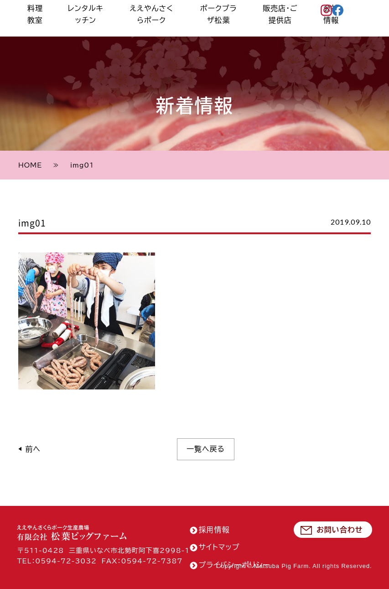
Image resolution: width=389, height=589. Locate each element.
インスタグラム (331, 12)
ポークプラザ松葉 (237, 36)
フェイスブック (342, 12)
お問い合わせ (339, 529)
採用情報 (214, 529)
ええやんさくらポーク (175, 36)
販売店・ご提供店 (292, 36)
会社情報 (335, 36)
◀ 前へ (29, 448)
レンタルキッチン (116, 36)
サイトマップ (219, 547)
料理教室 (73, 36)
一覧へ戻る (206, 448)
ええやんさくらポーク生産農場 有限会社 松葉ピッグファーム (71, 532)
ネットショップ (366, 24)
